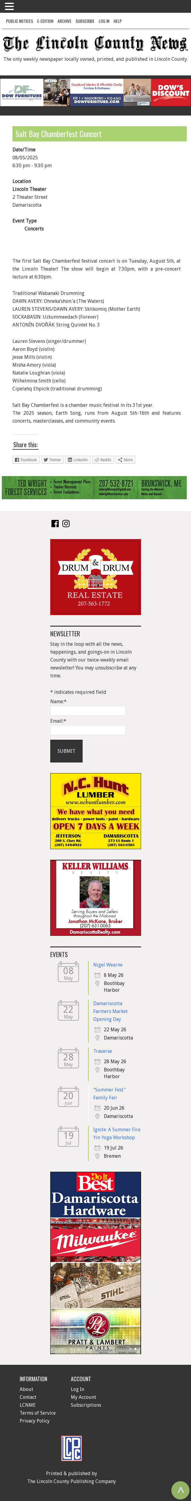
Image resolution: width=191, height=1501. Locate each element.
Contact (28, 1397)
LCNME (28, 1405)
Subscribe (85, 21)
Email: (58, 721)
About (26, 1389)
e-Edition (45, 21)
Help (118, 21)
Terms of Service (38, 1413)
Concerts (34, 229)
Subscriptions (86, 1405)
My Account (83, 1397)
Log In (104, 21)
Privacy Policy (35, 1421)
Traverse (102, 1051)
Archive (64, 21)
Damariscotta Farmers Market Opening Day (110, 1011)
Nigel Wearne (108, 965)
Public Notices (19, 21)
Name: (58, 701)
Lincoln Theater (29, 189)
